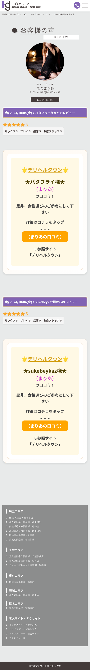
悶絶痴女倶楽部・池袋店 (20, 581)
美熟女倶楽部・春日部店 (20, 539)
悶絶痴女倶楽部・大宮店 (20, 535)
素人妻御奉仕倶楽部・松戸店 (22, 560)
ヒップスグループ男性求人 (21, 629)
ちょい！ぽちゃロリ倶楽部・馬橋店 (26, 565)
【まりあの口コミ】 (45, 236)
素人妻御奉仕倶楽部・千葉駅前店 (25, 556)
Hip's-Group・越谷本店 (19, 517)
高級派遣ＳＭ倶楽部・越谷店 (22, 526)
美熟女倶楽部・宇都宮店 (20, 607)
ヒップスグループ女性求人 (21, 624)
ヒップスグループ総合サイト (22, 633)
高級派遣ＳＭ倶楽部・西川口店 (23, 530)
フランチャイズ (15, 637)
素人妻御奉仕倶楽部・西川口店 (23, 521)
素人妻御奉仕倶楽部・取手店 (22, 594)
